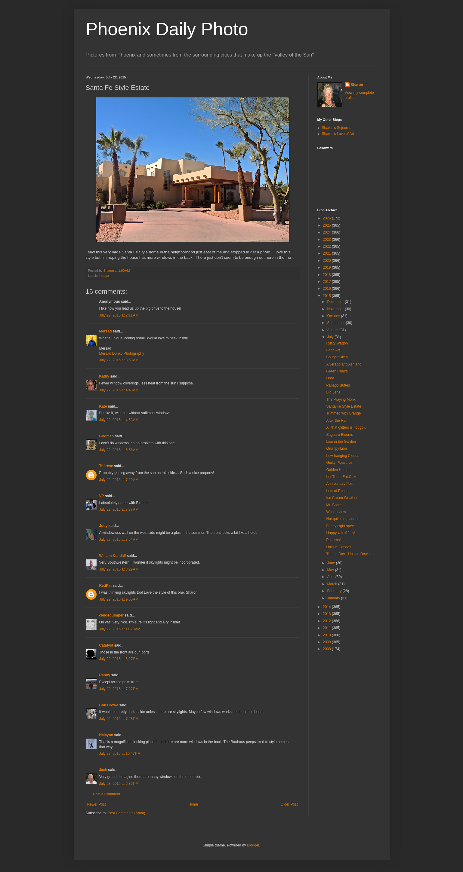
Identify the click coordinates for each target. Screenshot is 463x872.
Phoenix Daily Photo (167, 29)
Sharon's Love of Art (338, 134)
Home (193, 804)
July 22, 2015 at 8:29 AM (118, 569)
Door (330, 378)
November (336, 309)
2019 (327, 267)
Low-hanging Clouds (342, 456)
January (334, 598)
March (332, 584)
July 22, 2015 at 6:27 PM (119, 659)
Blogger (253, 845)
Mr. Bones (334, 505)
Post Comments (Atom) (126, 813)
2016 (327, 288)
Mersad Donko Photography (121, 353)
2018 (327, 275)
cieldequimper (111, 615)
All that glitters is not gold (346, 427)
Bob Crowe (108, 705)
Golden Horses (338, 470)
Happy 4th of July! (340, 533)
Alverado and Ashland (343, 364)
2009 (327, 642)
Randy (104, 675)
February (334, 591)
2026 (327, 218)
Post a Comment (106, 794)
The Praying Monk (340, 399)
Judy (103, 526)
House (104, 275)
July (331, 337)
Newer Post (96, 804)
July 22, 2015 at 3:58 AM (118, 360)
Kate (103, 406)
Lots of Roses (337, 491)
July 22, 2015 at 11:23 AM (119, 629)
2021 (327, 253)
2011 (327, 628)
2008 (327, 649)
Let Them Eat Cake (341, 477)
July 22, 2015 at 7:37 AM (118, 509)
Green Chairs (336, 371)
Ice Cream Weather (341, 498)
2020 (327, 261)
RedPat (105, 585)
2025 (327, 225)
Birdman (106, 436)
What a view (336, 512)
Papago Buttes (338, 385)
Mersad (105, 331)
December (336, 302)
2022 (327, 246)
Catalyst (106, 645)
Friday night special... (343, 526)
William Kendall (112, 556)
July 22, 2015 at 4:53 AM (118, 420)
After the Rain (337, 420)
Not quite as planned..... (345, 519)
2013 (327, 614)
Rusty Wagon (337, 343)
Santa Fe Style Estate (343, 406)
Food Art (333, 350)
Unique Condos (338, 547)
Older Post (289, 804)
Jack (103, 770)
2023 (327, 239)
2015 (327, 296)
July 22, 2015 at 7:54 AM (118, 539)
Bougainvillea (336, 357)
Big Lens (333, 392)
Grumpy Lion (336, 448)
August (333, 330)
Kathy (104, 376)
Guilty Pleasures (339, 462)
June (331, 563)
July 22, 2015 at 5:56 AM (118, 450)
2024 (327, 232)
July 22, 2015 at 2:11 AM (118, 315)
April (331, 577)
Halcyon (106, 735)
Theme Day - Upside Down (347, 554)
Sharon (357, 85)
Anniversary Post (339, 484)
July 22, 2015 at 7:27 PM (119, 689)
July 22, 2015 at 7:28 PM (119, 719)
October (334, 316)
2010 (327, 635)
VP (101, 496)
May (331, 570)
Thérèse (106, 466)
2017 (327, 282)
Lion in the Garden (341, 441)
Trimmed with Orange (343, 413)
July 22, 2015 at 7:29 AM (118, 480)
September (336, 323)
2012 (327, 621)
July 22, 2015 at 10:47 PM (120, 753)
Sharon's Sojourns (336, 128)
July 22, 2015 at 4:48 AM (118, 390)
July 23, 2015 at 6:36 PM (119, 784)
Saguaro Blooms (339, 435)
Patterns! (333, 540)
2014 (327, 607)
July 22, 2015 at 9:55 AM (118, 599)
